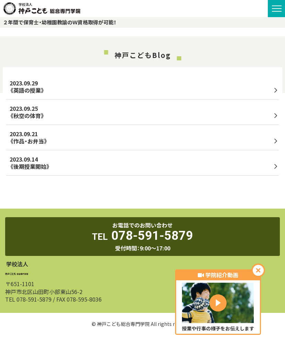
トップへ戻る (142, 193)
